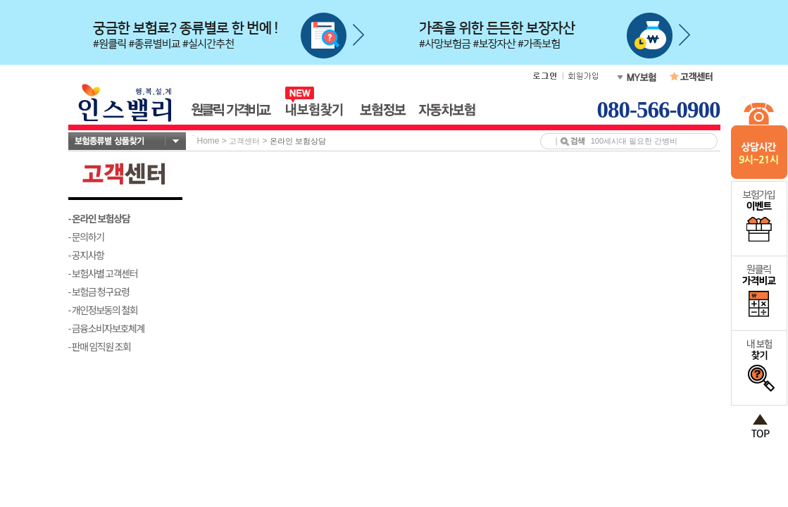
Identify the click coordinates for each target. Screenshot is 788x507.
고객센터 (244, 141)
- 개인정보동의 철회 (103, 310)
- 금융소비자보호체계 (106, 328)
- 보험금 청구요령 (99, 291)
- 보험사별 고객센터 (103, 273)
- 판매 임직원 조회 (99, 346)
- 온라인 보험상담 (99, 218)
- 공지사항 (86, 255)
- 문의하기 (86, 237)
